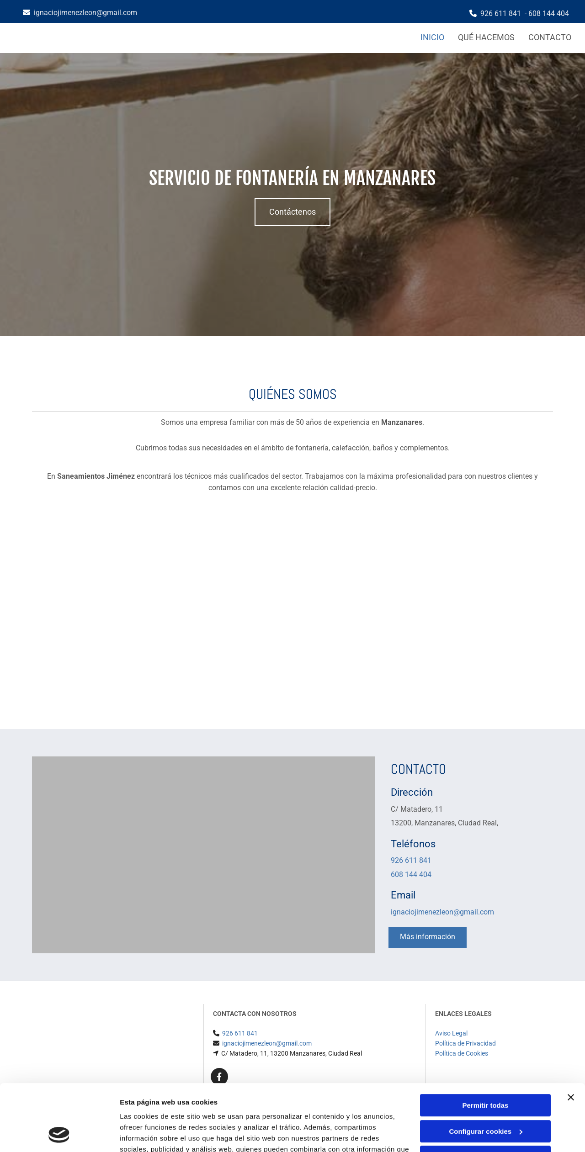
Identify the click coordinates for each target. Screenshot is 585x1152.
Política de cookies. (187, 1109)
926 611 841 (500, 13)
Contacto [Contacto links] (549, 37)
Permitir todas (486, 1043)
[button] (292, 212)
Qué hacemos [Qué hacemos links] (486, 37)
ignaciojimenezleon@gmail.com (85, 12)
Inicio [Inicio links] (432, 37)
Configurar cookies (485, 1069)
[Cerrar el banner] (571, 1035)
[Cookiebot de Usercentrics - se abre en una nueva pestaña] (59, 1134)
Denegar (485, 1095)
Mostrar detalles (146, 1134)
